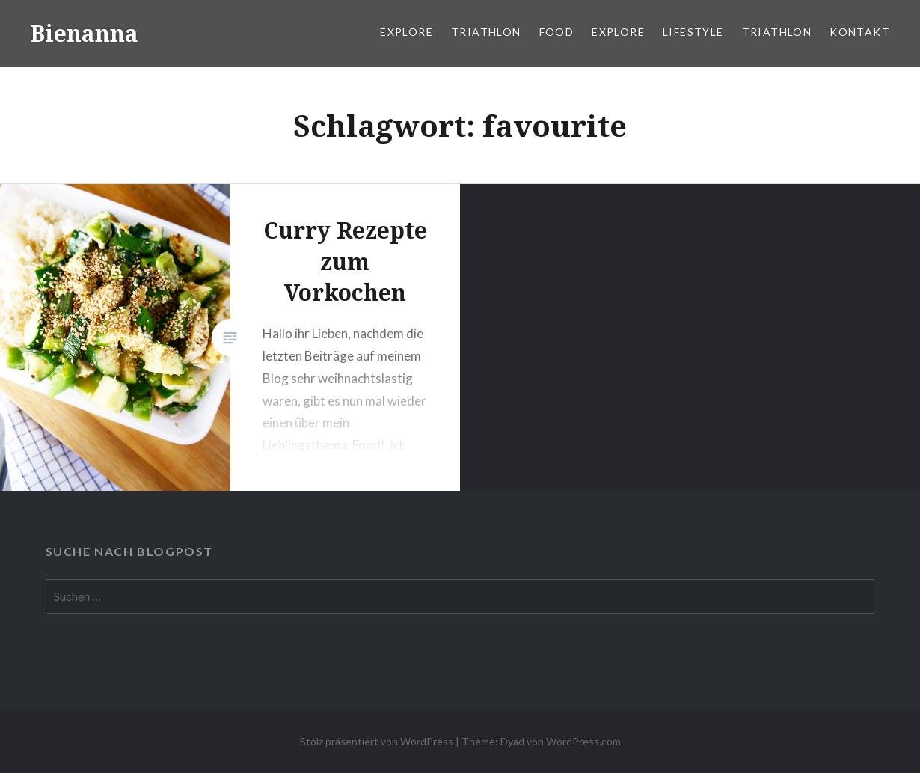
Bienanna (84, 33)
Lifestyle (693, 31)
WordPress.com (583, 741)
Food (556, 31)
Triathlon (486, 31)
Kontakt (859, 31)
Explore (406, 31)
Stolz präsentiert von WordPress (376, 741)
